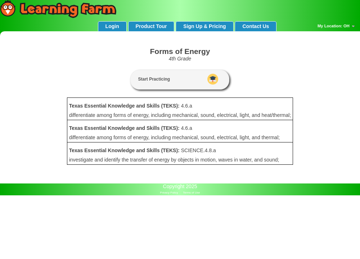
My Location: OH (337, 26)
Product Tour (151, 26)
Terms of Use (191, 192)
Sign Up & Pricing (204, 26)
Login (112, 26)
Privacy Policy (169, 192)
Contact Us (255, 26)
